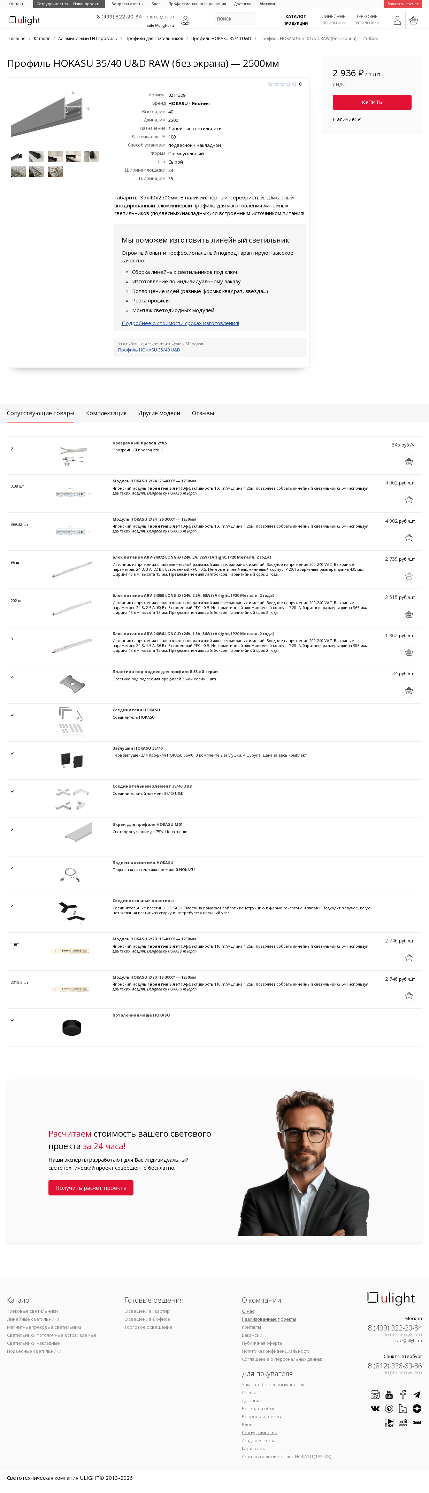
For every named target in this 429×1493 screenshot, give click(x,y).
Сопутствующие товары (40, 413)
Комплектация (106, 413)
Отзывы (203, 413)
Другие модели (159, 413)
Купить (372, 102)
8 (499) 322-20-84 (119, 16)
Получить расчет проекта (91, 1188)
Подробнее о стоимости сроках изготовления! (180, 322)
